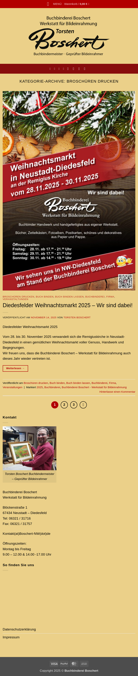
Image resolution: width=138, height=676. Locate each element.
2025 (40, 387)
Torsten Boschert (77, 317)
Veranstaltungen (15, 299)
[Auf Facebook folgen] (69, 69)
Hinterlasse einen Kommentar (117, 391)
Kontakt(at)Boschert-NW (21, 533)
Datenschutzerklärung (19, 629)
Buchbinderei (95, 296)
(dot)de (45, 533)
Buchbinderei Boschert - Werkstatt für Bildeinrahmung (94, 387)
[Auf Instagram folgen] (74, 69)
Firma (110, 296)
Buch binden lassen (69, 296)
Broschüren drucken (18, 296)
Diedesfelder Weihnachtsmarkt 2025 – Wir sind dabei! (68, 305)
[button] (54, 4)
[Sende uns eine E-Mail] (80, 69)
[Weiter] (83, 404)
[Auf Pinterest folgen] (85, 69)
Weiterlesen (15, 368)
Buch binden (45, 296)
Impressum (11, 637)
